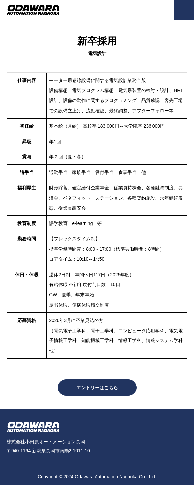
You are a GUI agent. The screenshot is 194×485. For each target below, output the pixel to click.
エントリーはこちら (97, 387)
